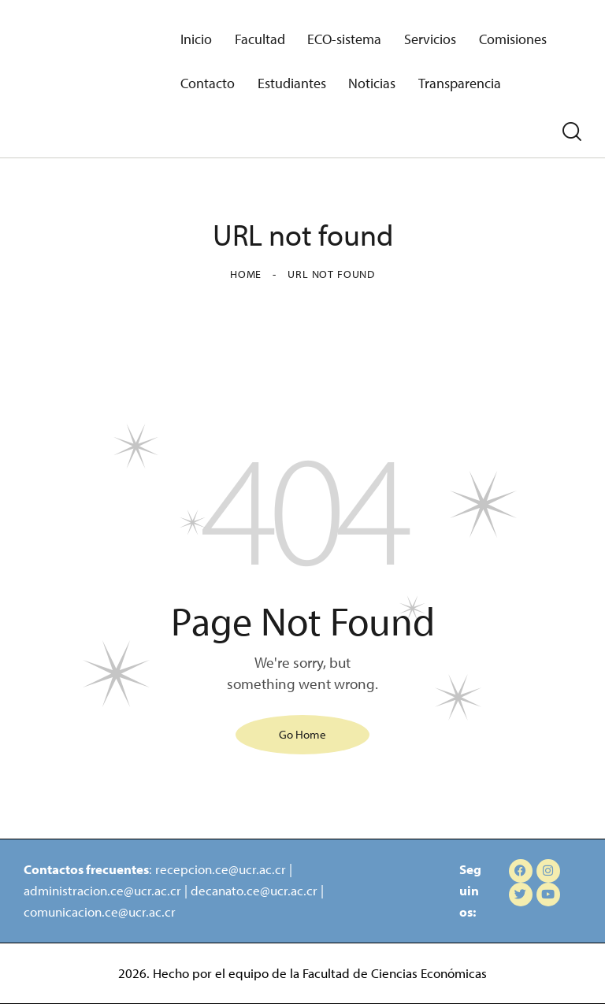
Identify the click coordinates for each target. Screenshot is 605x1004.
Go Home (302, 734)
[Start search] (572, 132)
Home (246, 274)
